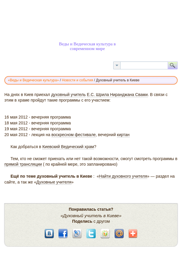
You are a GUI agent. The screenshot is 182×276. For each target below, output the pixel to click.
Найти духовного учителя (123, 176)
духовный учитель (68, 94)
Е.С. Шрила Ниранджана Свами (117, 94)
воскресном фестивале (73, 134)
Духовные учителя (53, 182)
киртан (123, 134)
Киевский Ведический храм (68, 146)
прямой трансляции (23, 164)
